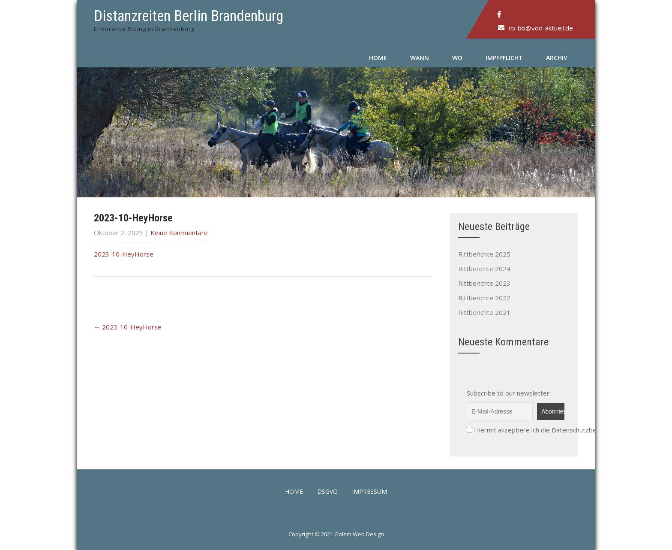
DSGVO (327, 492)
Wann (419, 58)
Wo (457, 58)
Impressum (369, 492)
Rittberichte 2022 (484, 297)
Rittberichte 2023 (484, 283)
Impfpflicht (504, 58)
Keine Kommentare (179, 232)
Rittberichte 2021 (484, 312)
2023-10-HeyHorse (123, 254)
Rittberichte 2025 (484, 254)
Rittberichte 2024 (484, 268)
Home (378, 58)
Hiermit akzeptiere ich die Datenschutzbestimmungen (550, 430)
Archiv (556, 58)
